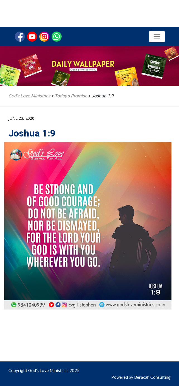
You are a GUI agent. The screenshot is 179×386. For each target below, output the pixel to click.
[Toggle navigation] (157, 36)
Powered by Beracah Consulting (141, 377)
